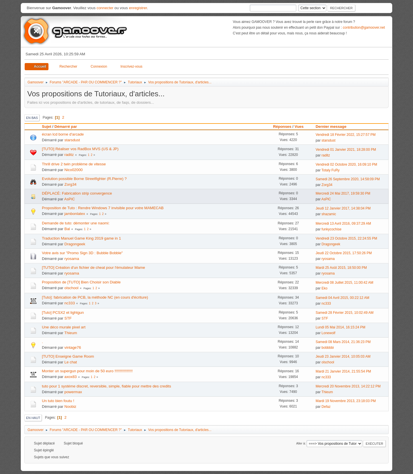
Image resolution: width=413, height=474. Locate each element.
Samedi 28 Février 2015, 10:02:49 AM (344, 313)
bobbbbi (328, 348)
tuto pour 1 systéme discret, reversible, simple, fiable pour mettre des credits (106, 386)
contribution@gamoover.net (364, 28)
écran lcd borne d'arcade (63, 134)
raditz (69, 154)
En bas (32, 118)
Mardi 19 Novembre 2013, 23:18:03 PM (345, 401)
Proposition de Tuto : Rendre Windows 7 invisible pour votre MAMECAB (102, 208)
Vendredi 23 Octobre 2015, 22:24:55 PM (346, 238)
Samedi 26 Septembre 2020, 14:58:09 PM (347, 179)
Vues (299, 126)
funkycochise (331, 229)
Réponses (282, 126)
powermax (73, 392)
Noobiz (71, 406)
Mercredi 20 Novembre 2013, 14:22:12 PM (348, 386)
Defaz (326, 407)
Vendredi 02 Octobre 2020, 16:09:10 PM (346, 164)
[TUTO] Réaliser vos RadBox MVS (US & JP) (80, 149)
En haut (33, 418)
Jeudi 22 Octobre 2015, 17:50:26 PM (343, 253)
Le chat (71, 362)
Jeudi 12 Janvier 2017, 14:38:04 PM (343, 208)
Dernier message (333, 126)
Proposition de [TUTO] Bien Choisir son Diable (81, 282)
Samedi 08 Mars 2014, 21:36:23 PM (343, 342)
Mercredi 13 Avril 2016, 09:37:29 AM (343, 224)
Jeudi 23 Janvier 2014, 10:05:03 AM (342, 356)
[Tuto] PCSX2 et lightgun (63, 312)
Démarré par (65, 126)
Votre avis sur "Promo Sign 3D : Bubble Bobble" (82, 253)
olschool (72, 288)
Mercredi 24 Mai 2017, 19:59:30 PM (342, 193)
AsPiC (69, 199)
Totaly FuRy (331, 170)
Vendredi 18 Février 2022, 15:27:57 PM (345, 135)
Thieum (70, 333)
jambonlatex (75, 213)
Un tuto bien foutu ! (58, 401)
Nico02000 (74, 170)
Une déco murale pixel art (63, 327)
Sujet (46, 126)
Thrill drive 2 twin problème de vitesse (74, 164)
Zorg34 (71, 184)
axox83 (71, 377)
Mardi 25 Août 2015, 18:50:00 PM (341, 268)
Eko (325, 288)
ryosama (72, 258)
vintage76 (73, 347)
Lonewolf (328, 333)
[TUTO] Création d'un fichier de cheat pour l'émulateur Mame (93, 267)
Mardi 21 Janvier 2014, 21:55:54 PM (343, 371)
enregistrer (138, 8)
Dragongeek (75, 244)
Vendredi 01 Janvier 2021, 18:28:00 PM (345, 150)
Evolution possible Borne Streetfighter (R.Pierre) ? (84, 179)
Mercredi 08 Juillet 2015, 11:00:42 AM (344, 283)
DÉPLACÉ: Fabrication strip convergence (77, 193)
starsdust (72, 140)
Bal (67, 229)
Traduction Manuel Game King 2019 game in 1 (81, 238)
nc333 (70, 303)
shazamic (329, 214)
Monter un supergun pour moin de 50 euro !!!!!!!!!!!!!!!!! (87, 371)
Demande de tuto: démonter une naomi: (76, 223)
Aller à (300, 443)
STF (68, 318)
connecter (105, 8)
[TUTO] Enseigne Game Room (68, 356)
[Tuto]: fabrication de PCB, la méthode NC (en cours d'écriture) (95, 297)
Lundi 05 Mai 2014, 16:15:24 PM (340, 327)
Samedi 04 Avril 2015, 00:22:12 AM (342, 298)
